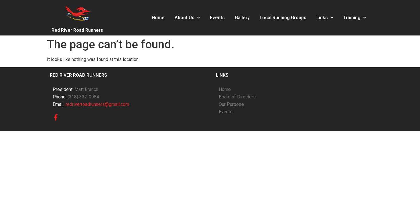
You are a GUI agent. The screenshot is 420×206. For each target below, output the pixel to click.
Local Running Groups (283, 17)
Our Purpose (231, 104)
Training (354, 17)
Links (324, 17)
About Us (187, 17)
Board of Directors (237, 97)
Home (158, 17)
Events (217, 17)
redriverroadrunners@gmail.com (97, 104)
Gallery (242, 17)
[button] (187, 17)
